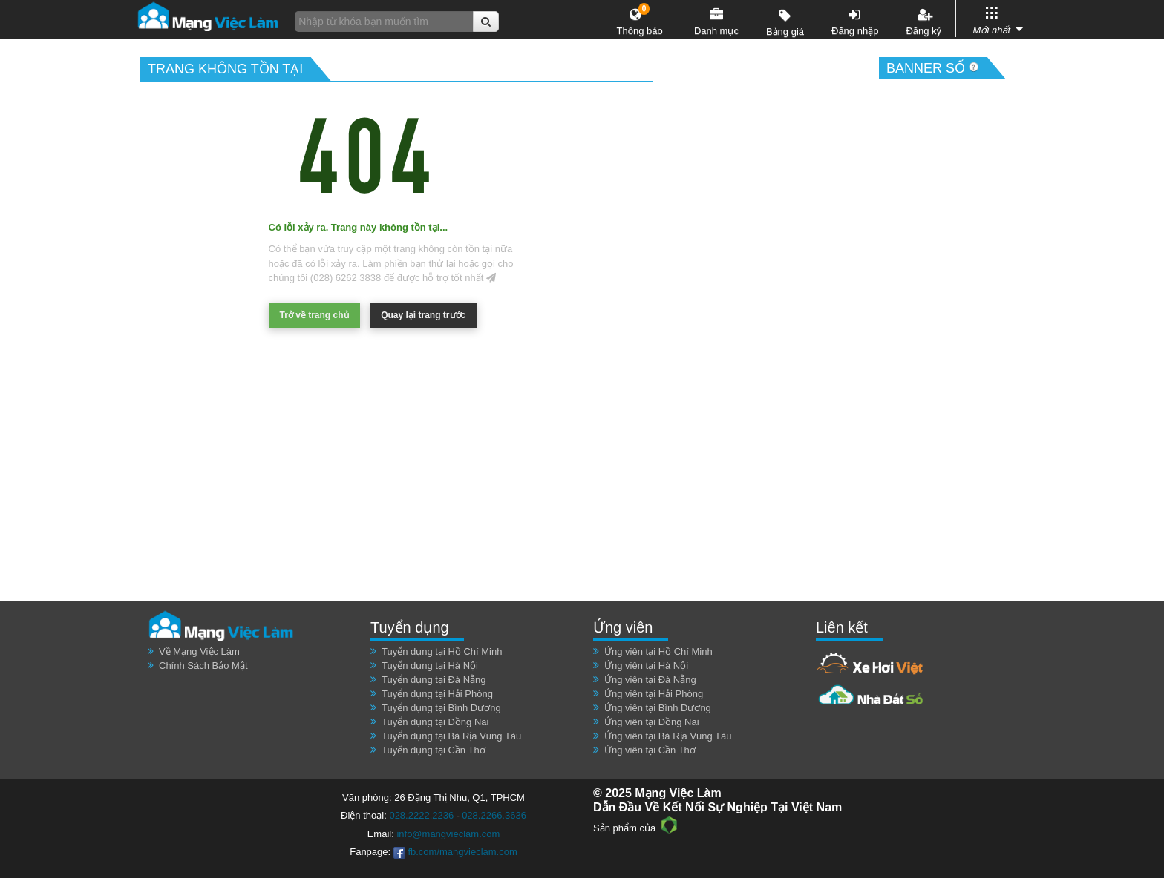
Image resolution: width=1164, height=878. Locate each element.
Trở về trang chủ (314, 315)
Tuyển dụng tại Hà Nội (430, 665)
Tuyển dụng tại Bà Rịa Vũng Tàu (451, 736)
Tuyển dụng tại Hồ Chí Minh (442, 651)
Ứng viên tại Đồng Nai (651, 721)
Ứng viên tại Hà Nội (646, 665)
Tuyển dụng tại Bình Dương (441, 707)
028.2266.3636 (494, 815)
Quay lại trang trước (423, 315)
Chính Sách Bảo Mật (203, 665)
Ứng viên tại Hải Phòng (653, 693)
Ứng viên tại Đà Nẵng (650, 679)
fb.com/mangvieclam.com (455, 851)
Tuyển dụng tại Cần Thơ (433, 750)
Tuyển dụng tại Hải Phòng (437, 693)
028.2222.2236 (421, 815)
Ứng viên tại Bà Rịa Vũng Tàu (668, 736)
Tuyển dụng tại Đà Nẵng (434, 679)
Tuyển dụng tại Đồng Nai (435, 721)
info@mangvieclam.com (448, 833)
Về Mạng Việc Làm (199, 651)
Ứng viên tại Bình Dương (657, 707)
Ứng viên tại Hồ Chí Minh (658, 651)
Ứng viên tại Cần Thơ (650, 750)
